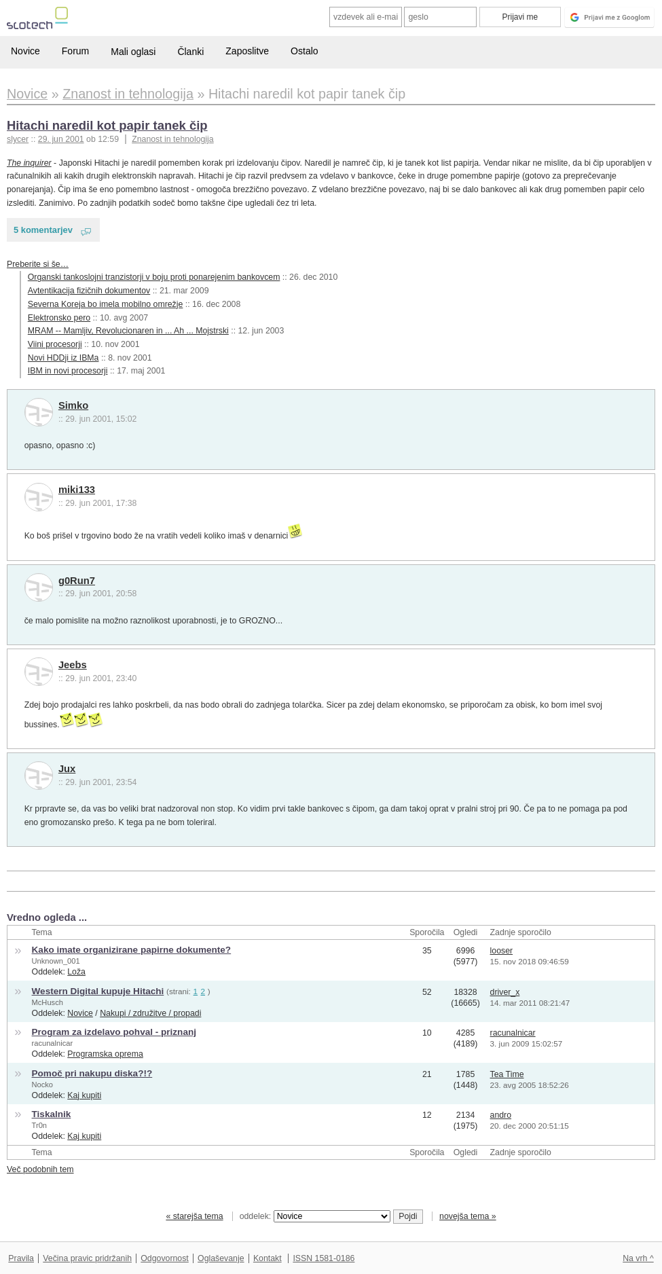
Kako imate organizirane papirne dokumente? (132, 950)
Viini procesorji (55, 344)
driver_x (505, 992)
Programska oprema (105, 1054)
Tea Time (507, 1074)
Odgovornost (165, 1258)
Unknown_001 (56, 961)
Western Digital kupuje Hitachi (98, 991)
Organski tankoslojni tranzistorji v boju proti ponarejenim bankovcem (154, 277)
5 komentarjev (43, 230)
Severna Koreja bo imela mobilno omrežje (105, 304)
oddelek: (315, 1216)
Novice (25, 51)
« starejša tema (194, 1216)
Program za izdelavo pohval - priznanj (114, 1032)
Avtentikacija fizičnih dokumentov (89, 290)
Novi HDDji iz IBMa (63, 358)
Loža (76, 972)
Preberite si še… (38, 264)
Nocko (43, 1084)
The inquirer (29, 163)
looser (501, 951)
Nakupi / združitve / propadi (150, 1013)
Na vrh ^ (638, 1258)
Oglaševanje (221, 1258)
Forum (75, 51)
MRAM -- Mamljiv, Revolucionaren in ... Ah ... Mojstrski (128, 330)
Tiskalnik (51, 1114)
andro (501, 1115)
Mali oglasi (133, 51)
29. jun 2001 (61, 139)
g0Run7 (76, 580)
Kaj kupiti (84, 1095)
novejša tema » (467, 1216)
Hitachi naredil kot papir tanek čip (107, 125)
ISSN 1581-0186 (323, 1258)
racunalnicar (52, 1043)
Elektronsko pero (59, 318)
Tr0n (39, 1125)
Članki (190, 51)
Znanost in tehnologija (172, 139)
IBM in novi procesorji (68, 371)
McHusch (47, 1002)
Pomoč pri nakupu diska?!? (92, 1073)
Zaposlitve (247, 51)
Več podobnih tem (40, 1169)
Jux (66, 768)
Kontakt (267, 1258)
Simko (73, 405)
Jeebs (72, 664)
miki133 (76, 489)
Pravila (21, 1258)
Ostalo (304, 51)
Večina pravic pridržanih (87, 1258)
